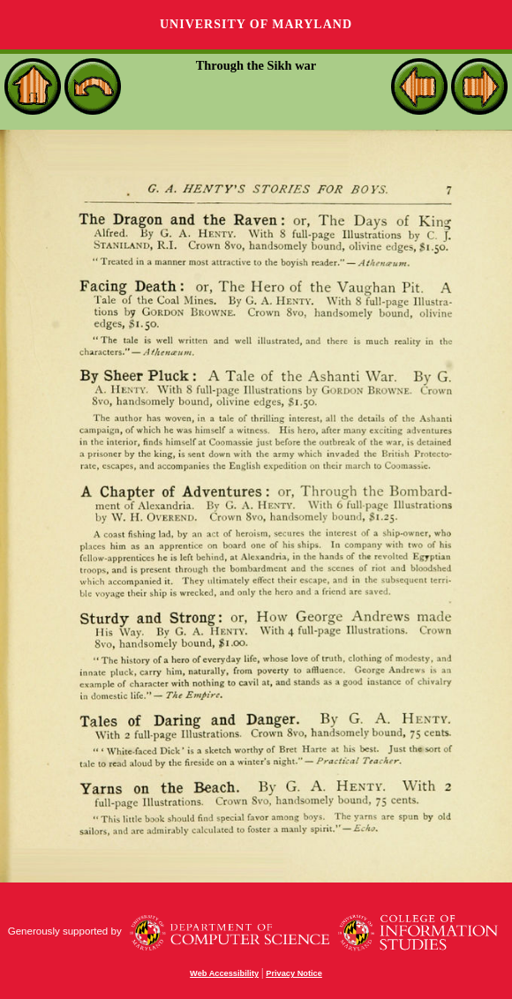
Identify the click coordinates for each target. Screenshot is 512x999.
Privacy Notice (294, 973)
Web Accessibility (224, 973)
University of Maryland (256, 24)
